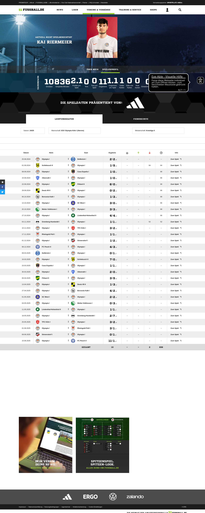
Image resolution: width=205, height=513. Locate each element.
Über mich (92, 69)
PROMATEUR (23, 2)
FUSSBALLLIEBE (41, 2)
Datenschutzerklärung (35, 507)
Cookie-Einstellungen (95, 507)
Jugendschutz (65, 507)
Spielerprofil (110, 69)
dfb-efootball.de (54, 2)
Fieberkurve (140, 119)
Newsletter (104, 2)
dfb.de (32, 2)
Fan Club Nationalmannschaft (71, 2)
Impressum (22, 507)
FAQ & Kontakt (94, 2)
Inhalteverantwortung (79, 507)
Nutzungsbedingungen (51, 507)
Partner (85, 2)
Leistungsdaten (64, 119)
